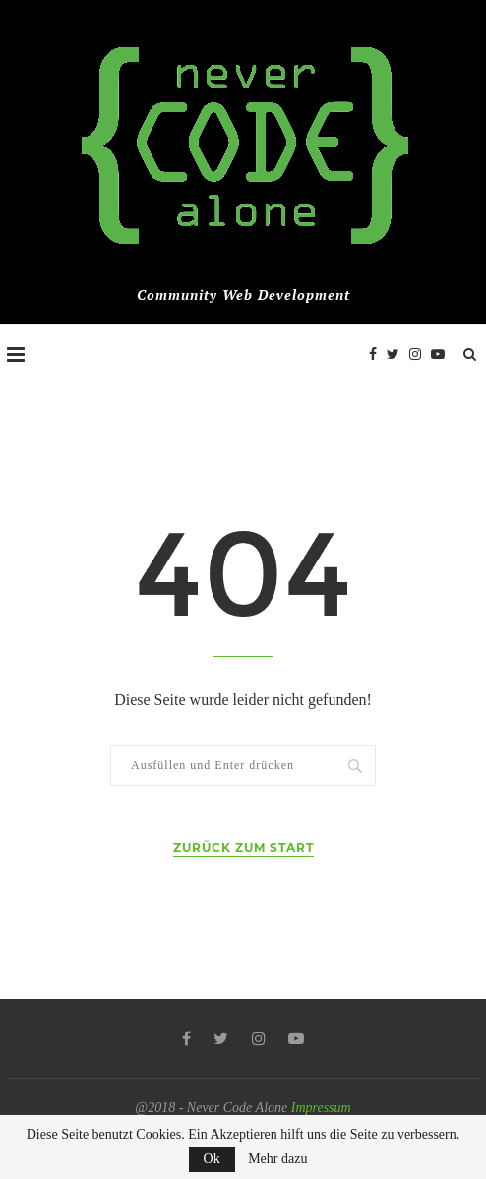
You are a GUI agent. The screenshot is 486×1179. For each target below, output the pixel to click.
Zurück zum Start (243, 847)
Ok (212, 1158)
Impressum (321, 1107)
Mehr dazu (277, 1159)
